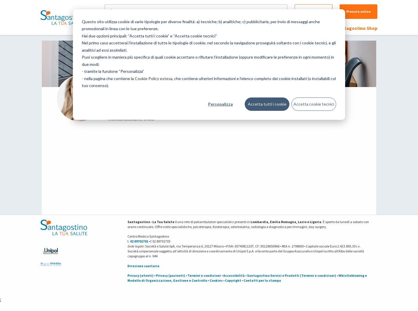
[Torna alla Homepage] (62, 17)
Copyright (233, 280)
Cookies (216, 280)
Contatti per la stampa (262, 280)
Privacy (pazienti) (170, 275)
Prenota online (358, 11)
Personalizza (220, 104)
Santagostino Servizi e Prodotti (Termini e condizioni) (291, 275)
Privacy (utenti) (140, 275)
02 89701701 (139, 241)
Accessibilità (234, 275)
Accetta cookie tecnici (313, 104)
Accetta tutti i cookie (267, 104)
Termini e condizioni (204, 275)
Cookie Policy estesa (153, 78)
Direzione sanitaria (143, 266)
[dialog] (209, 64)
